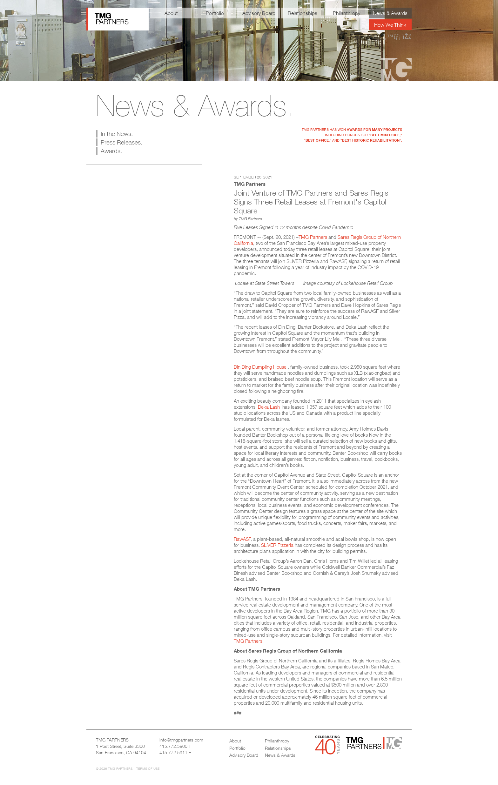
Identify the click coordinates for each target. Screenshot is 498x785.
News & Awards (390, 13)
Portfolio (215, 13)
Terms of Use (147, 768)
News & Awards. (195, 105)
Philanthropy (346, 13)
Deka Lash (269, 407)
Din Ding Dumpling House (261, 367)
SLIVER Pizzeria (277, 545)
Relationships (302, 13)
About (171, 13)
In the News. (117, 133)
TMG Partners (313, 237)
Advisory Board (258, 13)
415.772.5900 (173, 746)
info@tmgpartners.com (181, 739)
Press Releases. (121, 142)
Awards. (111, 150)
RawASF (242, 539)
